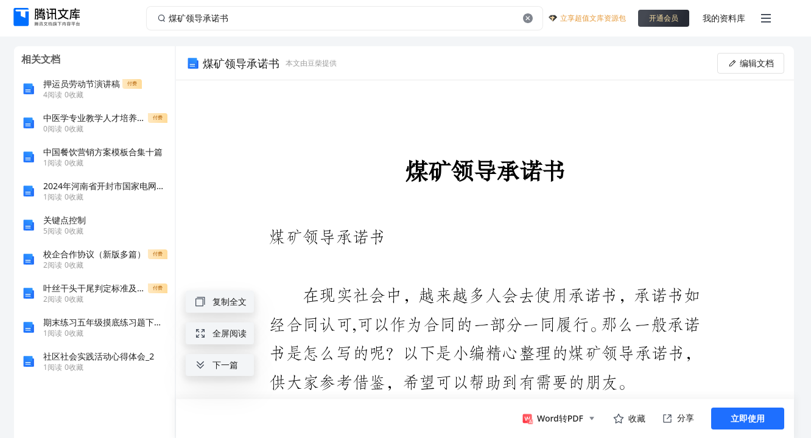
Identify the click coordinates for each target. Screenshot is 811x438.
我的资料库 (724, 18)
